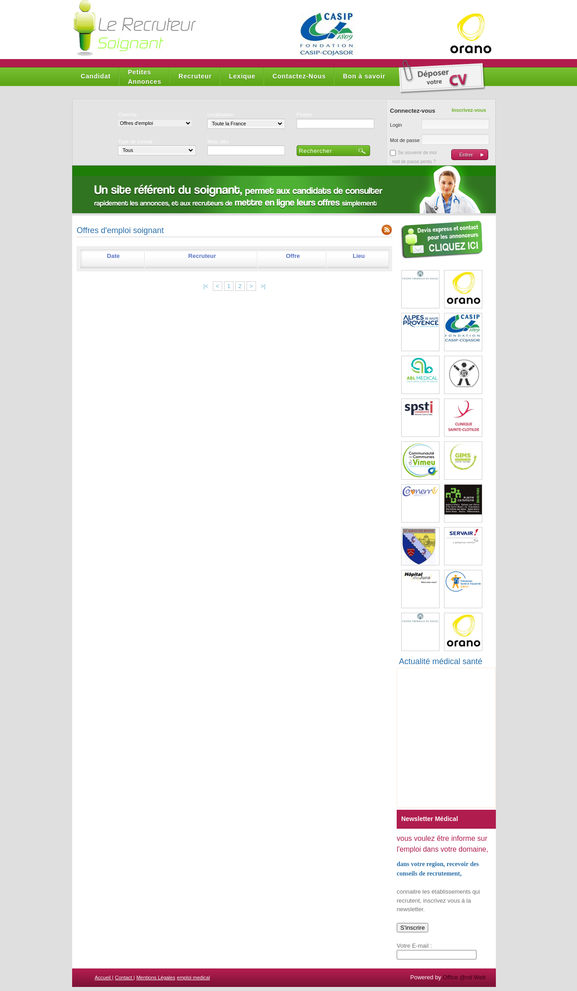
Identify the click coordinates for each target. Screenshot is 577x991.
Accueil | (104, 977)
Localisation (220, 114)
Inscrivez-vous (469, 110)
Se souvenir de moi (417, 152)
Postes (304, 114)
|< (205, 286)
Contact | (125, 977)
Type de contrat (135, 141)
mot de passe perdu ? (414, 161)
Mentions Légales (155, 977)
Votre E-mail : (414, 945)
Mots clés (217, 141)
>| (263, 286)
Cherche (127, 114)
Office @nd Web (464, 977)
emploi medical (193, 977)
